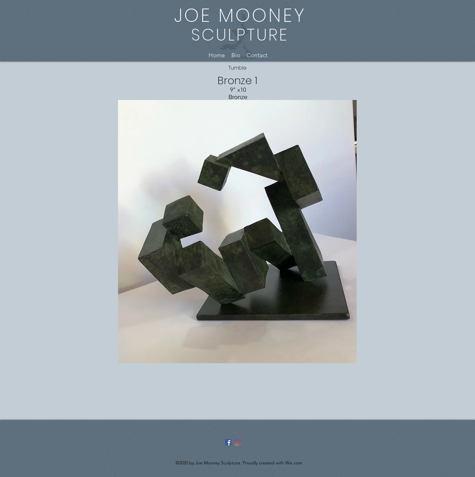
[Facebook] (228, 442)
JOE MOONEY (240, 15)
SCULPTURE (240, 34)
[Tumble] (237, 68)
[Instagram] (237, 442)
